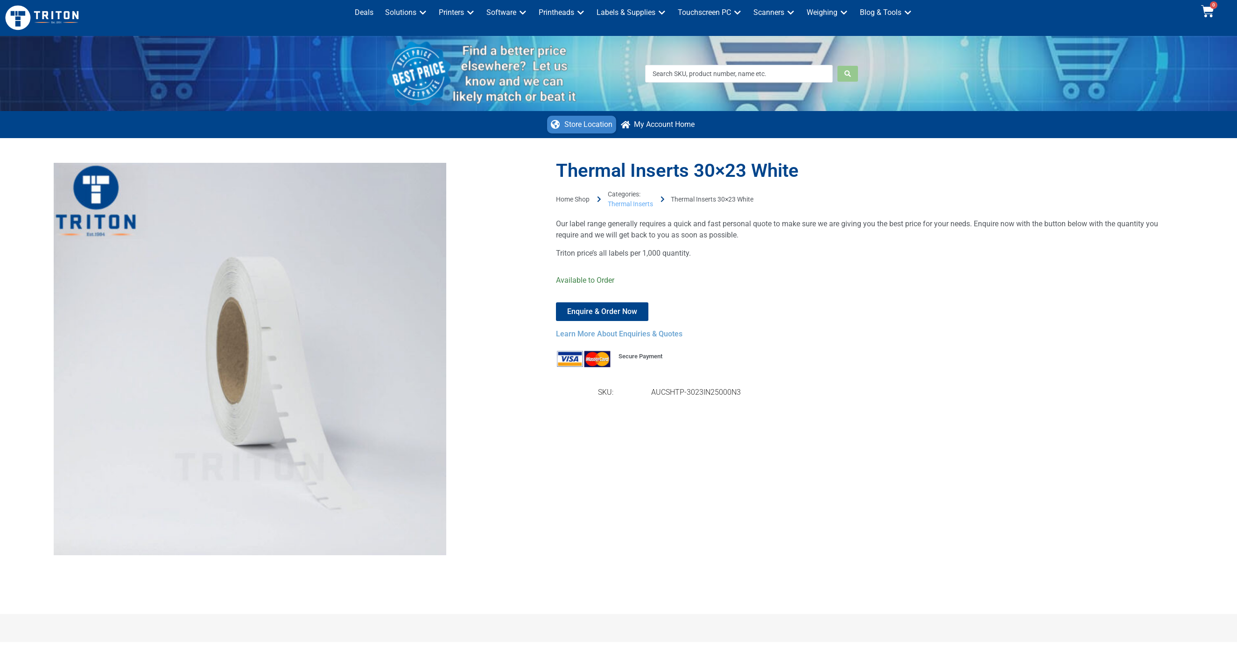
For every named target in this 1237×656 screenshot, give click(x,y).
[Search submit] (847, 74)
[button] (406, 13)
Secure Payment (640, 356)
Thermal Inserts (630, 204)
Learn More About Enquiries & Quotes (619, 333)
